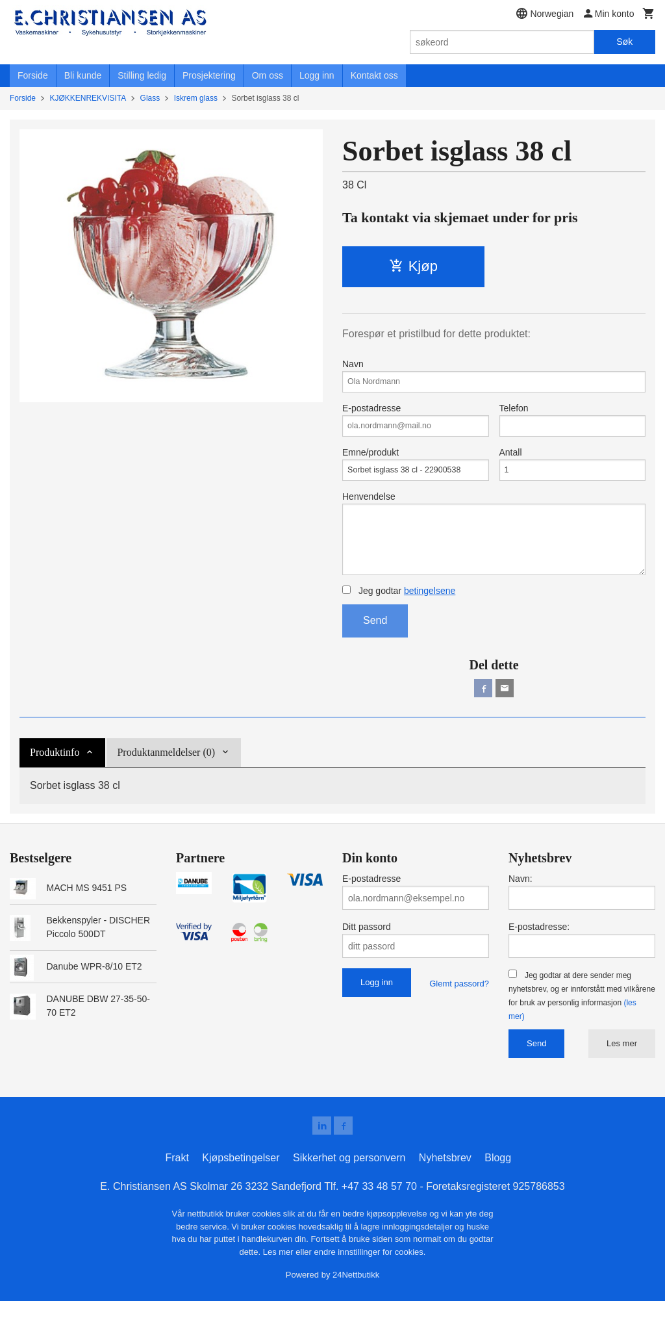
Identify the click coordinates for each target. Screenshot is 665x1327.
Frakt (176, 1184)
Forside (33, 75)
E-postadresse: (539, 951)
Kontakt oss (374, 75)
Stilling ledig (142, 75)
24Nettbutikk (355, 1301)
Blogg (497, 1184)
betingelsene (429, 612)
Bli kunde (83, 75)
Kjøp (413, 266)
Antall (572, 473)
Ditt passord (366, 951)
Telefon (572, 425)
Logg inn (316, 75)
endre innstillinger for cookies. (369, 1278)
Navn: (520, 902)
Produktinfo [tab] (54, 776)
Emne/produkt (415, 473)
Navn (494, 377)
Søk (624, 41)
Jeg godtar (398, 612)
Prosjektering (209, 75)
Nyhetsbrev (445, 1184)
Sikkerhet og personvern (349, 1184)
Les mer (622, 1067)
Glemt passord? (459, 1007)
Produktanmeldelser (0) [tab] (166, 776)
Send (375, 641)
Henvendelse (494, 549)
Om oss (267, 75)
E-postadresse (415, 425)
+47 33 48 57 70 (379, 1212)
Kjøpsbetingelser (240, 1184)
